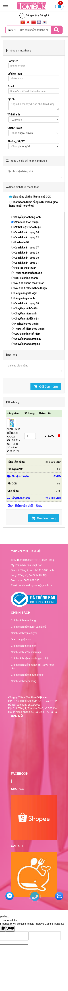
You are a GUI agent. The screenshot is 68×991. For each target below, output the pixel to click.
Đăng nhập (32, 15)
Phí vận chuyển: (18, 476)
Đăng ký (44, 15)
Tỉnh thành (13, 114)
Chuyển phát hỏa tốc (24, 308)
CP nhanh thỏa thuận (24, 222)
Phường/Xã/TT (15, 141)
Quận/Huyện (14, 128)
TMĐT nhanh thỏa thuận (26, 273)
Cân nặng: (13, 490)
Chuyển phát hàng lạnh (26, 217)
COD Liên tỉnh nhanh (24, 278)
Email (10, 86)
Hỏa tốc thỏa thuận (23, 267)
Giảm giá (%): (15, 469)
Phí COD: (12, 483)
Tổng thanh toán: (18, 498)
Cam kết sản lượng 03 (25, 252)
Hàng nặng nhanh (23, 298)
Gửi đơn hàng (46, 386)
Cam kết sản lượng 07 (25, 247)
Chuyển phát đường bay (26, 339)
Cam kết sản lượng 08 (25, 303)
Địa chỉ (11, 99)
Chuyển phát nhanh (23, 313)
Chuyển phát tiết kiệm (25, 318)
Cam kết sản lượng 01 (25, 262)
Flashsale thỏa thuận (24, 323)
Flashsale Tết (20, 242)
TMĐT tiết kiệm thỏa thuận (27, 328)
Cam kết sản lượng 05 (25, 257)
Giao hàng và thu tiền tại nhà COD (30, 196)
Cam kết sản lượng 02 (25, 237)
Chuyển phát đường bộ (25, 344)
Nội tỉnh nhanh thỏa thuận (27, 283)
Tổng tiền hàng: (16, 461)
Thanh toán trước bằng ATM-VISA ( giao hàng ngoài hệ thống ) (33, 203)
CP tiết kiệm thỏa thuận (26, 227)
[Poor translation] (10, 929)
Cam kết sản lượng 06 (25, 232)
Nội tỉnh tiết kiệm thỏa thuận (29, 288)
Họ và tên (12, 61)
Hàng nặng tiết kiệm (24, 293)
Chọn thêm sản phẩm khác (24, 505)
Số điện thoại (14, 73)
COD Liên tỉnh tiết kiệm (25, 333)
